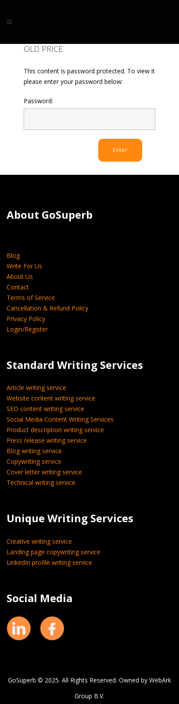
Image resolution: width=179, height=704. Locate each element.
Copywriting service (34, 461)
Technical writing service (41, 482)
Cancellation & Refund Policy (47, 308)
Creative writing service (39, 541)
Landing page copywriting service (53, 552)
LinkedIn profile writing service (49, 562)
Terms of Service (31, 297)
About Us (20, 276)
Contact (18, 287)
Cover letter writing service (44, 472)
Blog (13, 255)
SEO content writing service (45, 408)
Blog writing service (34, 451)
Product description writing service (55, 430)
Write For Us (24, 266)
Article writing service (36, 387)
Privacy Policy (26, 318)
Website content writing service (51, 398)
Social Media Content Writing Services (60, 419)
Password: (89, 113)
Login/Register (27, 329)
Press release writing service (47, 440)
